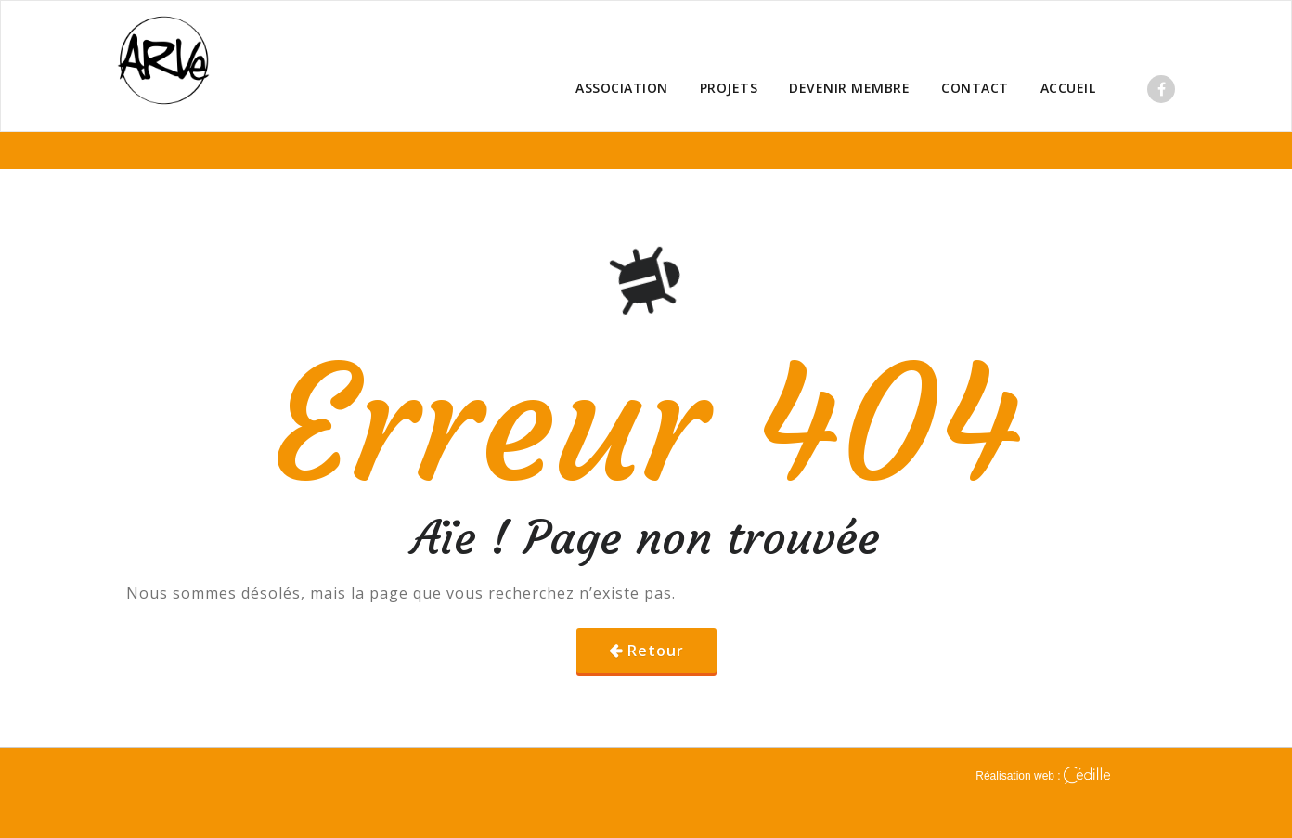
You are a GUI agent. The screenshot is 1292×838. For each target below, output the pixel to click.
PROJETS (729, 88)
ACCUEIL (1068, 88)
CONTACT (975, 88)
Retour (655, 650)
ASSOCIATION (621, 88)
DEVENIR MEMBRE (849, 88)
